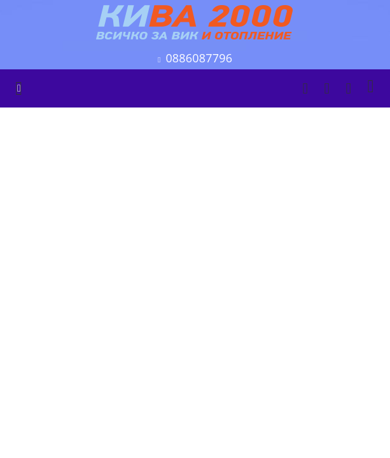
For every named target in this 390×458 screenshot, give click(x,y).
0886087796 (198, 58)
